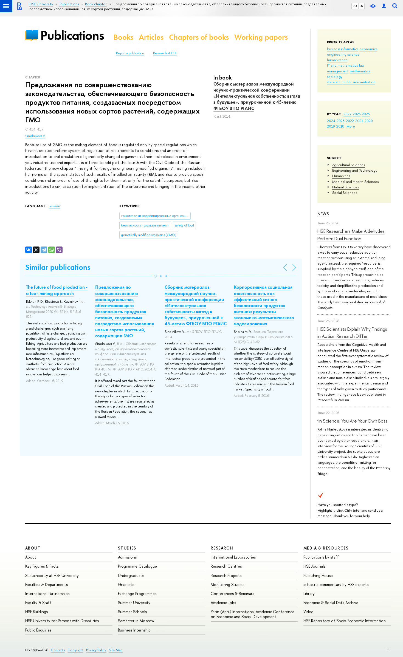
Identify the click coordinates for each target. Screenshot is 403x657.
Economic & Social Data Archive (330, 602)
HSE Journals (314, 566)
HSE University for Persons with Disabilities (62, 620)
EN (361, 6)
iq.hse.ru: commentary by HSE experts (335, 584)
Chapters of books (199, 37)
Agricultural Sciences (348, 164)
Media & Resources (326, 548)
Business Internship (134, 630)
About (33, 548)
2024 (331, 120)
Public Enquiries (38, 630)
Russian (54, 206)
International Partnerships (47, 593)
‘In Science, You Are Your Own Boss (352, 421)
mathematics (360, 71)
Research (222, 548)
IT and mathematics (342, 65)
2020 (369, 120)
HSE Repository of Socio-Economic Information (344, 620)
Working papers (261, 37)
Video (308, 611)
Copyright (75, 650)
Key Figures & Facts (41, 566)
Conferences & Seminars (232, 593)
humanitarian (337, 59)
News (323, 214)
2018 (340, 126)
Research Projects (226, 575)
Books (123, 37)
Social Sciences (344, 192)
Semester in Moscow (136, 620)
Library (309, 593)
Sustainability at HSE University (52, 575)
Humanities (341, 175)
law (361, 65)
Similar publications (57, 267)
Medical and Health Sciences (355, 181)
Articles (151, 37)
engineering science (343, 54)
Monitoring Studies (227, 584)
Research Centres (226, 566)
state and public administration (351, 82)
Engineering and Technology (354, 170)
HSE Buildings (36, 611)
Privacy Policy (96, 650)
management (337, 71)
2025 (366, 113)
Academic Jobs (223, 602)
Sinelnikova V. (35, 136)
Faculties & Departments (46, 584)
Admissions (127, 557)
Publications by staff (321, 557)
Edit (388, 649)
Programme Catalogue (137, 566)
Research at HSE (165, 53)
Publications (72, 35)
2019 (331, 126)
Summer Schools (132, 611)
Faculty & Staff (38, 602)
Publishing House (318, 575)
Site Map (116, 650)
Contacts (58, 650)
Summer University (134, 602)
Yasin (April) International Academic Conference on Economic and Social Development (252, 614)
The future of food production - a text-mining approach (57, 290)
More (350, 126)
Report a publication (130, 53)
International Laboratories (233, 557)
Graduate (126, 584)
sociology (334, 76)
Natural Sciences (345, 187)
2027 (347, 113)
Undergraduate (131, 575)
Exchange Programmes (137, 593)
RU (355, 6)
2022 (350, 120)
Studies (127, 548)
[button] (155, 276)
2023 (341, 120)
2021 (359, 120)
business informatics (342, 48)
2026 (356, 113)
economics (368, 48)
